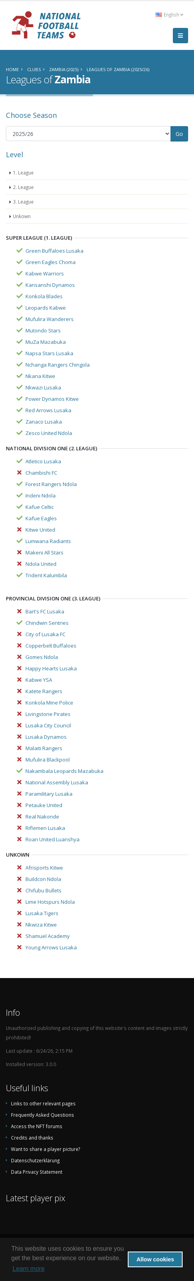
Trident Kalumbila (46, 575)
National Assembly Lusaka (56, 782)
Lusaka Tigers (41, 913)
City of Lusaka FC (45, 634)
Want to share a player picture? (45, 1149)
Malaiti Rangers (43, 748)
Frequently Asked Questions (42, 1115)
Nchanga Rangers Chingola (57, 364)
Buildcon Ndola (43, 879)
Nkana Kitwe (40, 376)
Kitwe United (40, 529)
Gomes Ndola (41, 657)
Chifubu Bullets (43, 890)
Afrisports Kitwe (44, 867)
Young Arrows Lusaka (51, 947)
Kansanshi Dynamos (50, 284)
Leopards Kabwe (45, 307)
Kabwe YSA (38, 679)
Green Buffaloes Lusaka (54, 250)
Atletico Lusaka (43, 461)
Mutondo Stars (43, 330)
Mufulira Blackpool (47, 759)
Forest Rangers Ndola (51, 484)
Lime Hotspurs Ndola (50, 901)
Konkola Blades (44, 296)
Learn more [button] (29, 1268)
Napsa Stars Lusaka (49, 353)
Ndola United (40, 563)
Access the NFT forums (36, 1126)
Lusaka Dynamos (46, 736)
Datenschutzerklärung (35, 1160)
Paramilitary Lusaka (49, 793)
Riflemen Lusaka (45, 827)
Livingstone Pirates (48, 714)
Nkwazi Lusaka (43, 387)
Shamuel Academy (47, 936)
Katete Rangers (43, 691)
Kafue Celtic (39, 506)
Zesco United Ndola (48, 433)
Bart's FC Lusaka (44, 611)
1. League (23, 172)
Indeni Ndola (40, 495)
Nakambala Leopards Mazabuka (64, 770)
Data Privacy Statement (36, 1172)
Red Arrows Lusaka (48, 410)
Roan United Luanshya (52, 839)
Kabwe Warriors (44, 273)
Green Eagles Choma (50, 262)
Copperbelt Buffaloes (50, 645)
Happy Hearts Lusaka (51, 668)
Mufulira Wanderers (49, 319)
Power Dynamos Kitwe (52, 398)
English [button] (169, 14)
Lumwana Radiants (48, 541)
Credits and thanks (32, 1137)
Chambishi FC (41, 472)
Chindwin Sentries (47, 622)
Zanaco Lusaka (43, 421)
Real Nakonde (42, 816)
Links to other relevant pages (43, 1103)
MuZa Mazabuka (45, 341)
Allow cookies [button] (155, 1259)
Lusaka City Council (48, 725)
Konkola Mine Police (49, 702)
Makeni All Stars (44, 552)
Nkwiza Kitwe (41, 924)
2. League (23, 187)
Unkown (22, 216)
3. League (23, 201)
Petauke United (43, 805)
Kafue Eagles (41, 518)
